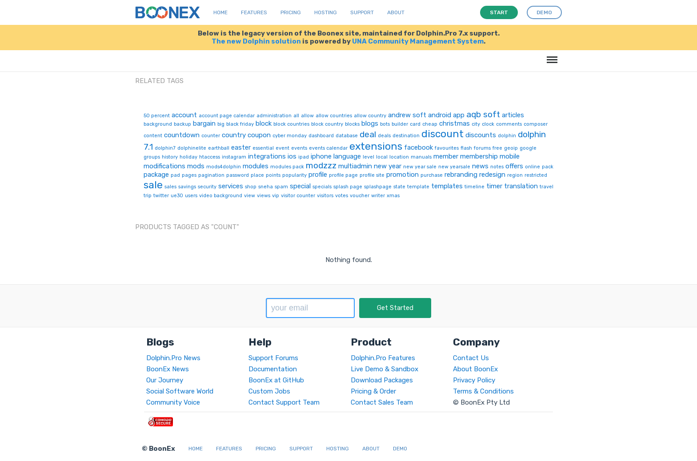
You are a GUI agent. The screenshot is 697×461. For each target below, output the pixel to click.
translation (521, 186)
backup (182, 124)
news (480, 166)
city (476, 124)
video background (220, 196)
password (237, 175)
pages (189, 175)
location (399, 157)
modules (255, 166)
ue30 (177, 196)
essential (263, 148)
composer (536, 124)
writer (378, 196)
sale (153, 185)
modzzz (321, 165)
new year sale (420, 167)
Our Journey (164, 380)
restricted (536, 175)
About (396, 12)
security (207, 187)
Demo (400, 448)
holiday (188, 157)
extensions (375, 146)
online (532, 167)
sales (170, 187)
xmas (393, 196)
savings (187, 187)
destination (406, 136)
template (418, 187)
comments (509, 124)
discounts (480, 135)
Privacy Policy (474, 380)
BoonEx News (167, 369)
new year (387, 166)
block (264, 123)
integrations (267, 156)
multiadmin (355, 166)
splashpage (378, 187)
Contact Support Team (284, 402)
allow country (370, 116)
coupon (259, 135)
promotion (402, 175)
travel (546, 187)
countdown (182, 135)
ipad (303, 157)
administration (274, 116)
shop (250, 187)
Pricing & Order (373, 391)
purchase (432, 175)
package (156, 175)
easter (241, 147)
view (249, 196)
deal (368, 134)
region (515, 175)
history (170, 157)
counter (210, 136)
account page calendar (227, 116)
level (368, 157)
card (415, 124)
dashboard (321, 136)
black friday (240, 124)
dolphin (507, 136)
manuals (421, 157)
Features (254, 12)
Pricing (290, 12)
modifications (164, 166)
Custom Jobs (269, 391)
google (528, 148)
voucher (359, 196)
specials (322, 187)
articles (513, 115)
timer (494, 186)
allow (307, 116)
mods (195, 166)
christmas (454, 123)
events (299, 148)
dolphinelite (191, 148)
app (459, 115)
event (282, 148)
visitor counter (298, 196)
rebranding (461, 175)
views (263, 196)
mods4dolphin (223, 167)
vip (275, 196)
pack (547, 167)
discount (442, 133)
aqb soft (483, 114)
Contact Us (471, 358)
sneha (265, 187)
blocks (352, 124)
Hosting (325, 12)
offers (514, 166)
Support (362, 12)
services (230, 186)
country (234, 135)
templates (447, 186)
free (497, 148)
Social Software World (179, 391)
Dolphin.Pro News (173, 358)
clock (488, 124)
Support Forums (273, 358)
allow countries (334, 116)
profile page (343, 175)
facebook (418, 147)
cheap (429, 124)
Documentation (272, 369)
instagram (234, 157)
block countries (291, 124)
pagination (211, 175)
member (445, 156)
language (347, 156)
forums (482, 148)
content (153, 136)
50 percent (157, 116)
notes (497, 167)
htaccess (209, 157)
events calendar (328, 148)
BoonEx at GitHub (276, 380)
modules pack (287, 167)
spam (281, 187)
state (399, 187)
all (296, 116)
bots (385, 124)
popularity (294, 175)
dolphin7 (165, 148)
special (300, 186)
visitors (325, 196)
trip (148, 196)
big (220, 124)
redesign (492, 175)
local (382, 157)
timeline (475, 187)
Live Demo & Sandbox (384, 369)
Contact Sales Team (382, 402)
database (347, 136)
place (257, 175)
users (191, 196)
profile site (372, 175)
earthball (218, 148)
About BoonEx (475, 369)
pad (175, 175)
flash (466, 148)
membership (479, 156)
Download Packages (382, 380)
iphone (321, 156)
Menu (550, 55)
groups (152, 157)
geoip (511, 148)
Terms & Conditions (483, 391)
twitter (161, 196)
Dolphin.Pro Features (383, 358)
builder (400, 124)
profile (317, 175)
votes (341, 196)
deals (384, 136)
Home (220, 12)
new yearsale (454, 167)
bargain (204, 123)
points (273, 175)
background (158, 124)
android (439, 115)
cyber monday (289, 136)
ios (292, 156)
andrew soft (407, 115)
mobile (510, 156)
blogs (369, 123)
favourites (447, 148)
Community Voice (173, 402)
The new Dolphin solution (256, 41)
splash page (347, 187)
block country (327, 124)
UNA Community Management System (418, 41)
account (184, 115)
